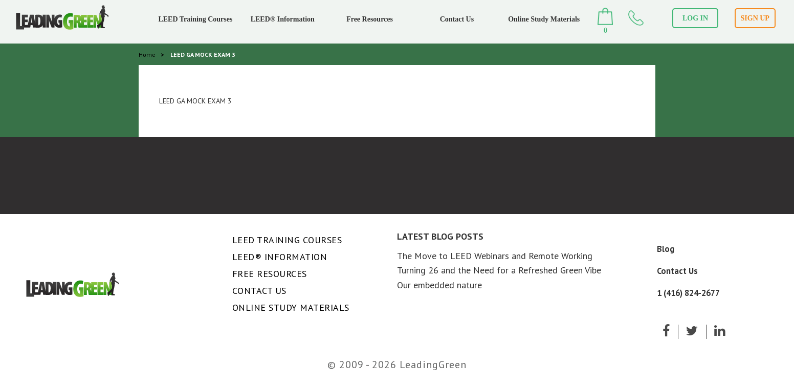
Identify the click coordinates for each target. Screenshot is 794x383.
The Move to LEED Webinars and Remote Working (494, 256)
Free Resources (369, 19)
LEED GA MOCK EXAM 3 (195, 100)
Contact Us (457, 19)
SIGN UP (755, 18)
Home (147, 54)
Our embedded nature (439, 285)
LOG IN (695, 18)
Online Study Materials (544, 19)
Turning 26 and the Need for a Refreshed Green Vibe (499, 270)
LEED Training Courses (195, 19)
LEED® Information (283, 19)
